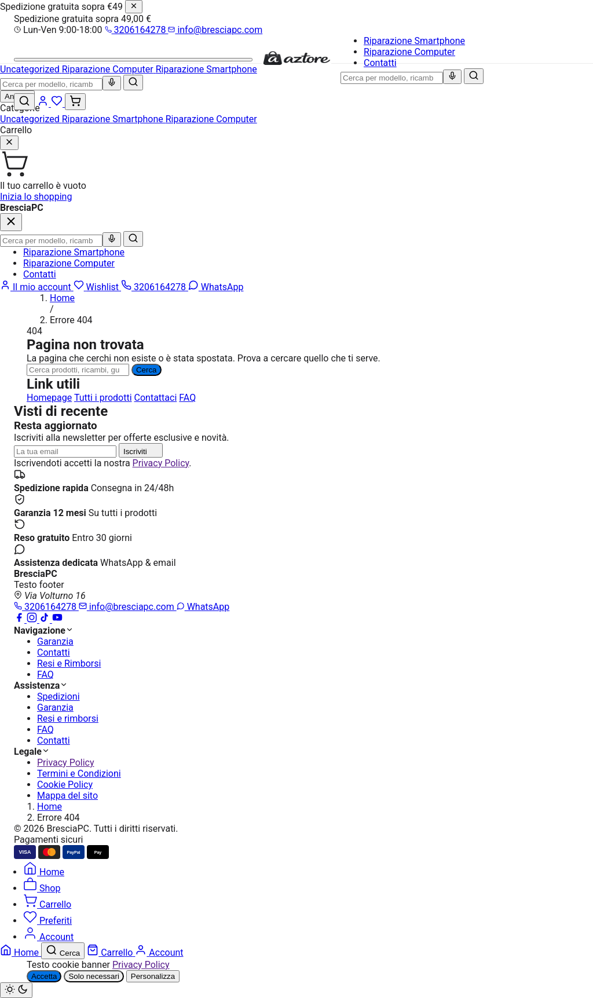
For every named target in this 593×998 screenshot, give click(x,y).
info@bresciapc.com (215, 29)
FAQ (187, 397)
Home (62, 298)
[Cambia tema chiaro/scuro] (16, 990)
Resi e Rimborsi (69, 663)
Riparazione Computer (409, 51)
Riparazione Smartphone (414, 40)
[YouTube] (57, 619)
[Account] (44, 103)
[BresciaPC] (296, 62)
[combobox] (392, 78)
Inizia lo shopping (36, 196)
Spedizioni (58, 696)
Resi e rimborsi (67, 718)
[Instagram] (33, 619)
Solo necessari (93, 976)
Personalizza (153, 976)
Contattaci (155, 397)
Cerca (146, 369)
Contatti (380, 62)
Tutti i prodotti (103, 397)
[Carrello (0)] (75, 101)
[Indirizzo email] (65, 451)
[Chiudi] (133, 6)
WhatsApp (203, 606)
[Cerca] (474, 76)
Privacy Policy (161, 463)
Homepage (49, 397)
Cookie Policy (65, 784)
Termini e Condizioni (79, 773)
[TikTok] (45, 619)
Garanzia (55, 641)
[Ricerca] (78, 370)
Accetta (44, 976)
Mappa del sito (67, 795)
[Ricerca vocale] (452, 77)
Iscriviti (140, 450)
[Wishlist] (58, 103)
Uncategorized (31, 119)
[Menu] (133, 59)
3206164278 (137, 29)
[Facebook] (20, 619)
